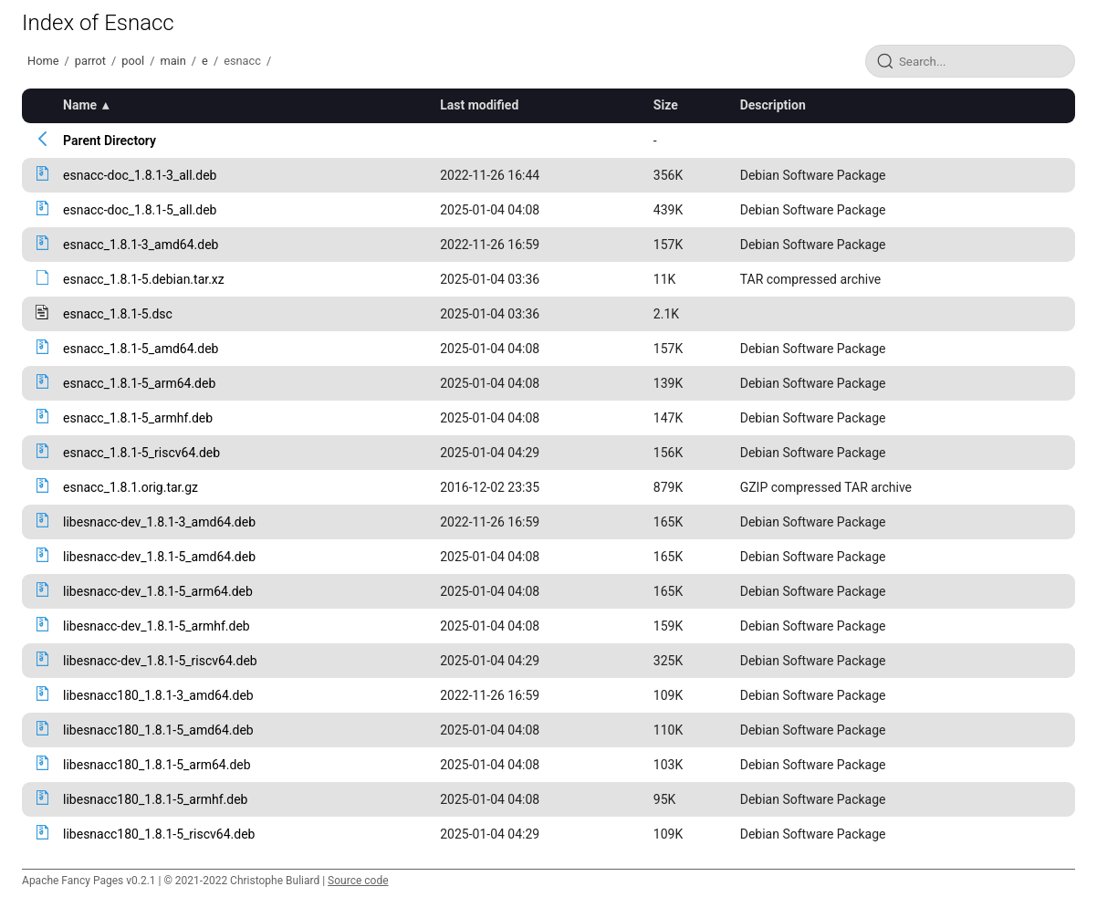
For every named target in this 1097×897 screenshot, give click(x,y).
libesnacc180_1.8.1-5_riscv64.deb (159, 834)
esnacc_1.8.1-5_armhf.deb (138, 418)
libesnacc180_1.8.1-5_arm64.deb (157, 764)
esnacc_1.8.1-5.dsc (117, 314)
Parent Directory (109, 140)
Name (80, 105)
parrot (90, 61)
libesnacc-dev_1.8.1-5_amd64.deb (159, 556)
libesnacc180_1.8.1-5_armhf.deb (155, 799)
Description (773, 105)
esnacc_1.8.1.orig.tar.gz (130, 487)
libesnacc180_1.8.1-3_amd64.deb (158, 695)
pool (132, 61)
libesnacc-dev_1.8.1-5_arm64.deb (158, 591)
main (172, 61)
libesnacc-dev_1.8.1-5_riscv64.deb (160, 660)
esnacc (242, 61)
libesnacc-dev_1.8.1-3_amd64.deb (159, 522)
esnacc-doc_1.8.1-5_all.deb (139, 210)
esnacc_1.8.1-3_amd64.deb (140, 244)
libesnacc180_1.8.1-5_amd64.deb (158, 730)
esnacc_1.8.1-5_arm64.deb (139, 383)
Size (665, 105)
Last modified (479, 105)
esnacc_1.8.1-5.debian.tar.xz (144, 279)
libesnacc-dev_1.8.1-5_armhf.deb (156, 626)
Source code (358, 880)
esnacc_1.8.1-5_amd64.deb (140, 348)
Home (42, 61)
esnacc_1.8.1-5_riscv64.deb (141, 452)
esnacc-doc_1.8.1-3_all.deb (139, 175)
